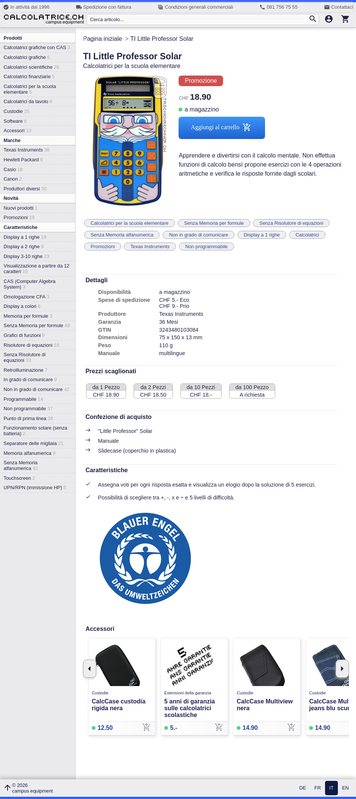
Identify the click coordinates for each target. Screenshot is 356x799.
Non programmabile (28, 408)
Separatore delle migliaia (34, 443)
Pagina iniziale (102, 39)
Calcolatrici (307, 235)
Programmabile (23, 399)
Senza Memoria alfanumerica (21, 465)
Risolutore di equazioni (31, 345)
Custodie (16, 111)
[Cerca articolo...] (199, 19)
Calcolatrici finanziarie (29, 76)
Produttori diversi (25, 189)
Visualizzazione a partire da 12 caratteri (36, 268)
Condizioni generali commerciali (195, 7)
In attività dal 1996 (26, 7)
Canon (13, 179)
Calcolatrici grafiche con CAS (37, 47)
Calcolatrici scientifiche (31, 67)
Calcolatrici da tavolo (28, 101)
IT (331, 788)
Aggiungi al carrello (222, 128)
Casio (13, 169)
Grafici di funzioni (24, 335)
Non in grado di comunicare (36, 389)
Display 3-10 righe (26, 256)
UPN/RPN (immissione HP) (35, 487)
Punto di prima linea (28, 418)
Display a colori (22, 306)
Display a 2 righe (24, 246)
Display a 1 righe (25, 237)
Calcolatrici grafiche (27, 57)
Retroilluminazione (26, 370)
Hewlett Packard (23, 159)
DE (302, 788)
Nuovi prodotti (21, 208)
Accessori (17, 130)
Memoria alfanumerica (29, 453)
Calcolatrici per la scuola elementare (30, 89)
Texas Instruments (27, 150)
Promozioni (19, 217)
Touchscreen (19, 478)
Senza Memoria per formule (37, 325)
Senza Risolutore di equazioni (25, 357)
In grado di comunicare (30, 379)
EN (345, 788)
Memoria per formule (28, 316)
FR (317, 788)
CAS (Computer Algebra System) (29, 284)
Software (15, 121)
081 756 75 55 (278, 7)
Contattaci (338, 7)
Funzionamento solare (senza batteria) (36, 430)
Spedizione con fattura (103, 7)
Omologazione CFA (26, 297)
